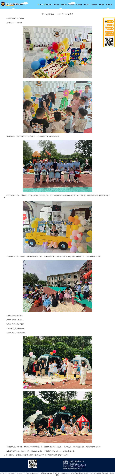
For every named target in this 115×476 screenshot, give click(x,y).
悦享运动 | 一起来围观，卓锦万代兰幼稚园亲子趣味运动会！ (25, 455)
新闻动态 (64, 4)
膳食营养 (86, 4)
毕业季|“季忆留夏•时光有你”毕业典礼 (58, 455)
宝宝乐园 (79, 4)
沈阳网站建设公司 (81, 465)
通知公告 (56, 4)
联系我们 (101, 4)
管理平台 (109, 4)
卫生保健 (94, 4)
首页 (41, 4)
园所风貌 (48, 4)
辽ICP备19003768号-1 (79, 467)
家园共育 (71, 4)
